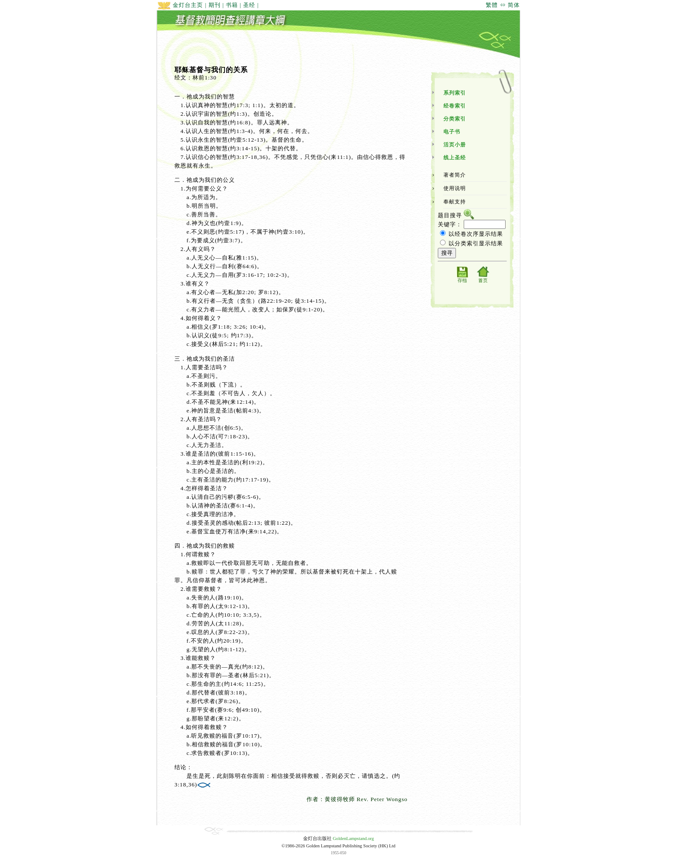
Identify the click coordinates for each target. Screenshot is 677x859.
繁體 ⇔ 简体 (503, 5)
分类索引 (454, 119)
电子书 (451, 132)
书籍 (232, 5)
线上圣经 (454, 158)
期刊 (215, 5)
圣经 (249, 5)
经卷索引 (454, 106)
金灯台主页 (180, 5)
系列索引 (454, 93)
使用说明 (454, 188)
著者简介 (454, 175)
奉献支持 (454, 202)
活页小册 (454, 145)
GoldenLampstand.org (353, 838)
